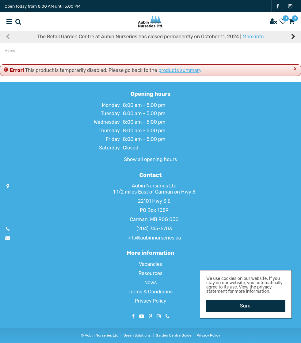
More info (253, 37)
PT (150, 316)
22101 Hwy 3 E (154, 201)
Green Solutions (137, 335)
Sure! (246, 306)
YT (141, 316)
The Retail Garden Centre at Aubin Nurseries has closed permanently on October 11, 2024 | (150, 37)
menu (9, 21)
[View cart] (291, 21)
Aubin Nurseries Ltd (154, 186)
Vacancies (150, 264)
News (150, 282)
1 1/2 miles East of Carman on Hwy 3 (154, 192)
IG (290, 6)
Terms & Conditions (150, 292)
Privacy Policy (150, 301)
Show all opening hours (150, 159)
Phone (168, 316)
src (18, 21)
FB (278, 6)
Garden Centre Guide (173, 335)
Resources (150, 273)
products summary (179, 70)
